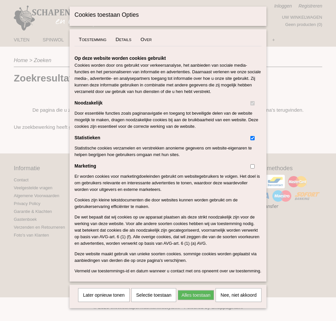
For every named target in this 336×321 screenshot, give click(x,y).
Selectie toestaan (153, 303)
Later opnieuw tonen (104, 303)
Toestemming (92, 48)
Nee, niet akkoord (238, 303)
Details (123, 48)
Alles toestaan (195, 303)
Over (146, 48)
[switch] (252, 112)
